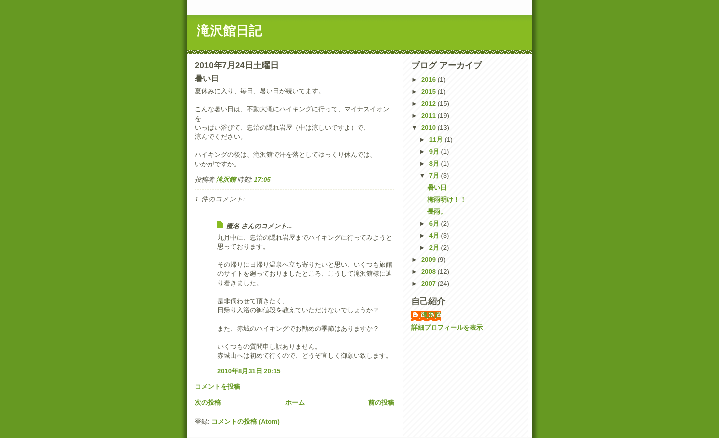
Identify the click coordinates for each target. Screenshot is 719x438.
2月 (435, 248)
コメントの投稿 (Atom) (245, 422)
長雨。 (437, 212)
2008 (429, 272)
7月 (435, 176)
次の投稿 (208, 402)
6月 (435, 224)
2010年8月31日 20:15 (248, 371)
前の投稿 (381, 402)
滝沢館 (431, 315)
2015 (429, 92)
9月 (435, 152)
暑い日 (437, 188)
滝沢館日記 (229, 31)
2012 (429, 104)
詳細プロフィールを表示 (447, 328)
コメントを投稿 (217, 386)
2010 (429, 128)
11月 (437, 140)
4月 (435, 236)
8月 (435, 164)
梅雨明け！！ (446, 200)
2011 (429, 116)
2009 (429, 260)
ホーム (295, 402)
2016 (429, 80)
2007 (429, 284)
